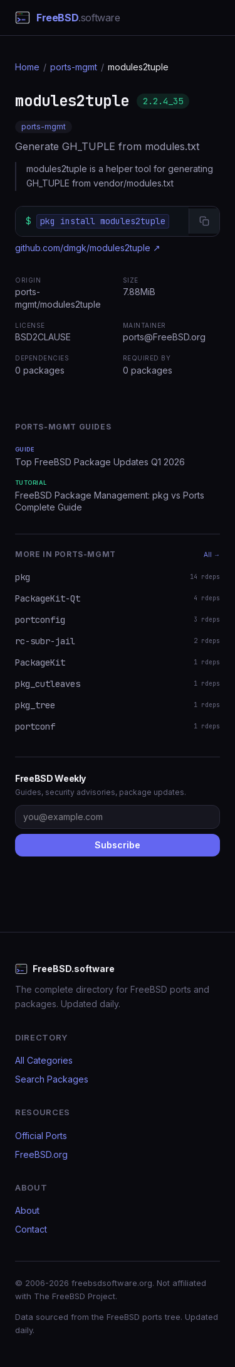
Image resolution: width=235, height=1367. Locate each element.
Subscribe (117, 845)
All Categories (44, 1060)
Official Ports (41, 1135)
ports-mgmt (73, 67)
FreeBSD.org (41, 1154)
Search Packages (51, 1079)
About (27, 1210)
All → (212, 554)
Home (27, 67)
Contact (31, 1229)
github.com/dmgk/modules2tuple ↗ (87, 247)
